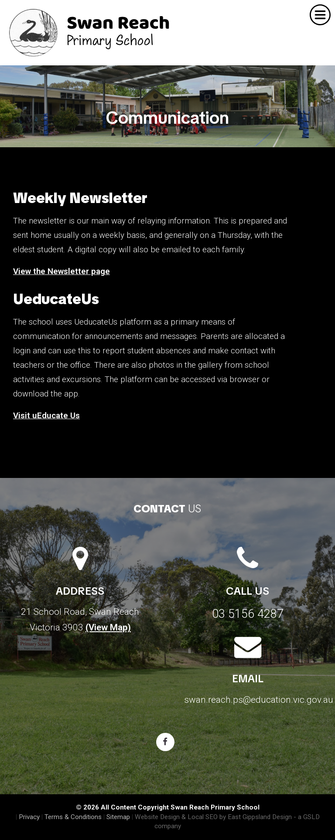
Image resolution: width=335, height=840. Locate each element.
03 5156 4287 (248, 614)
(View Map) (108, 627)
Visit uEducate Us (46, 415)
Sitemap (118, 817)
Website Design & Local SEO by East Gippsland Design (213, 817)
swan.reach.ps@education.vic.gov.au (258, 699)
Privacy (29, 817)
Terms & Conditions (73, 817)
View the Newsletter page (61, 271)
